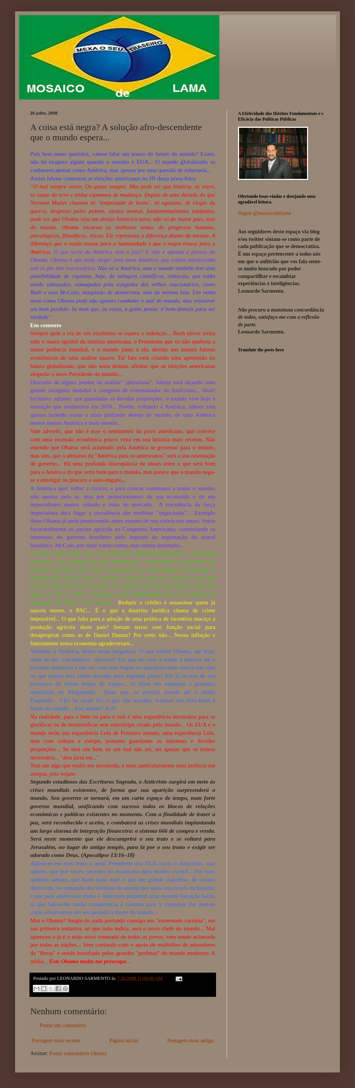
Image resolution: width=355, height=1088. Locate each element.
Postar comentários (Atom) (77, 1053)
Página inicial (124, 1040)
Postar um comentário (63, 1025)
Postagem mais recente (56, 1040)
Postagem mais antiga (190, 1040)
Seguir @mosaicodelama (264, 213)
